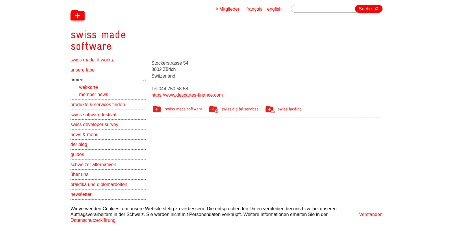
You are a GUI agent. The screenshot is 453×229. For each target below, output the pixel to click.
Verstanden (371, 214)
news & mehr (83, 134)
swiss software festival (93, 114)
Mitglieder (229, 9)
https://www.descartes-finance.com (187, 95)
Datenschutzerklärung (93, 220)
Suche (365, 8)
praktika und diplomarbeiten (98, 184)
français (254, 9)
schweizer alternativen (93, 164)
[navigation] (128, 26)
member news (93, 94)
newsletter (81, 194)
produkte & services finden (97, 104)
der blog (78, 144)
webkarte (88, 87)
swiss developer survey (94, 124)
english (274, 9)
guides (77, 154)
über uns (79, 174)
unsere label (83, 69)
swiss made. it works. (92, 59)
